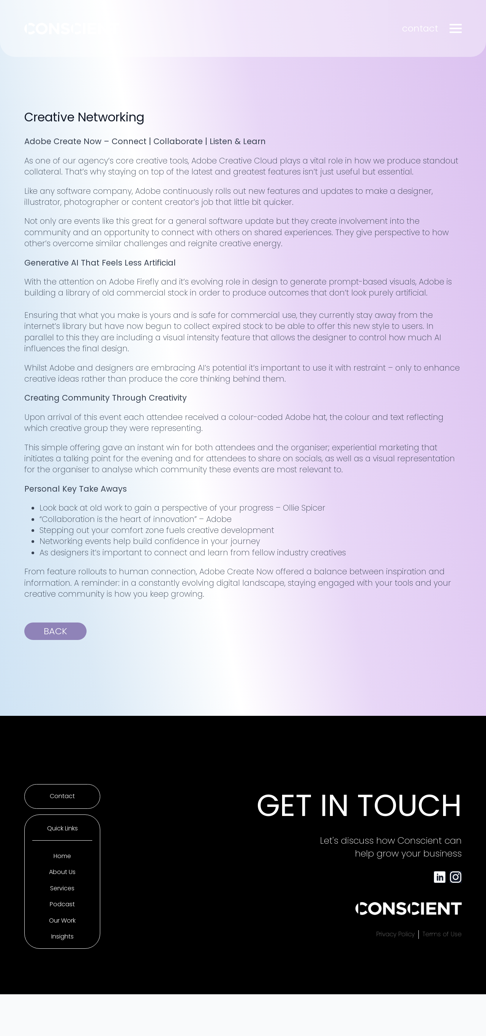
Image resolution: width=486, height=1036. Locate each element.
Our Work (62, 921)
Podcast (62, 904)
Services (62, 888)
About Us (62, 872)
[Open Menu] (456, 28)
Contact (62, 796)
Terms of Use (442, 934)
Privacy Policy (395, 934)
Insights (62, 936)
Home (62, 856)
